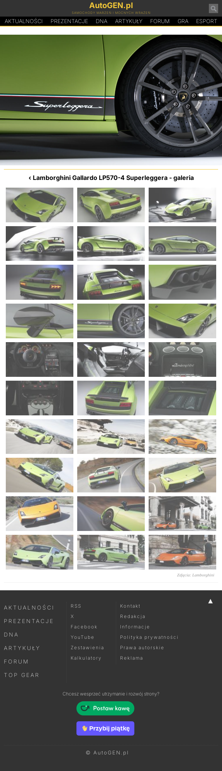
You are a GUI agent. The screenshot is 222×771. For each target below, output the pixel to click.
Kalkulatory (86, 658)
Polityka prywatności (149, 637)
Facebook (84, 627)
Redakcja (133, 616)
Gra (183, 21)
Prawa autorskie (142, 647)
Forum (160, 21)
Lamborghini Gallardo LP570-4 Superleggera (100, 177)
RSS (76, 606)
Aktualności (24, 21)
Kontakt (130, 606)
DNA (11, 634)
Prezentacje (69, 21)
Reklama (131, 658)
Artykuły (128, 21)
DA (101, 21)
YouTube (83, 637)
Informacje (135, 627)
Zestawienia (87, 647)
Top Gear (22, 675)
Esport (206, 21)
